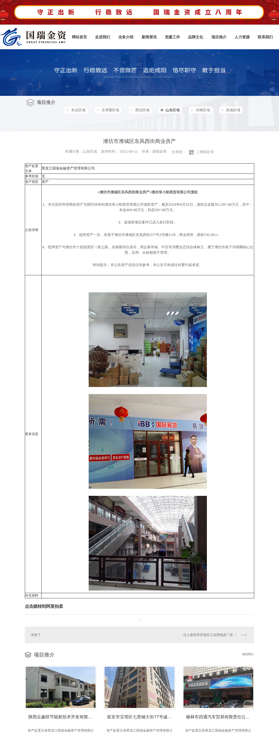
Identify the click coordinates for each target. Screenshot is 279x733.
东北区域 (79, 110)
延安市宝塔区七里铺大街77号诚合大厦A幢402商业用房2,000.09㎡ (141, 716)
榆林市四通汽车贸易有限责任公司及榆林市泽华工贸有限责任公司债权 (220, 716)
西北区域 (145, 110)
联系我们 (265, 37)
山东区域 (173, 110)
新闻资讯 (149, 37)
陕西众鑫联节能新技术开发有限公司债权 (62, 716)
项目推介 (219, 37)
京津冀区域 (112, 110)
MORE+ (248, 654)
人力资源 (242, 37)
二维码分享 (205, 152)
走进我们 (102, 37)
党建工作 (172, 37)
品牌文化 (195, 37)
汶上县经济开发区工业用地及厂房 (208, 634)
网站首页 (79, 37)
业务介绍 (125, 37)
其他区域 (79, 120)
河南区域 (207, 110)
